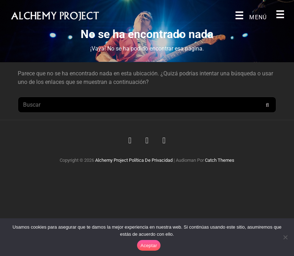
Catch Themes (219, 160)
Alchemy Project (111, 160)
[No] (285, 237)
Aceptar (149, 245)
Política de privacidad (151, 160)
